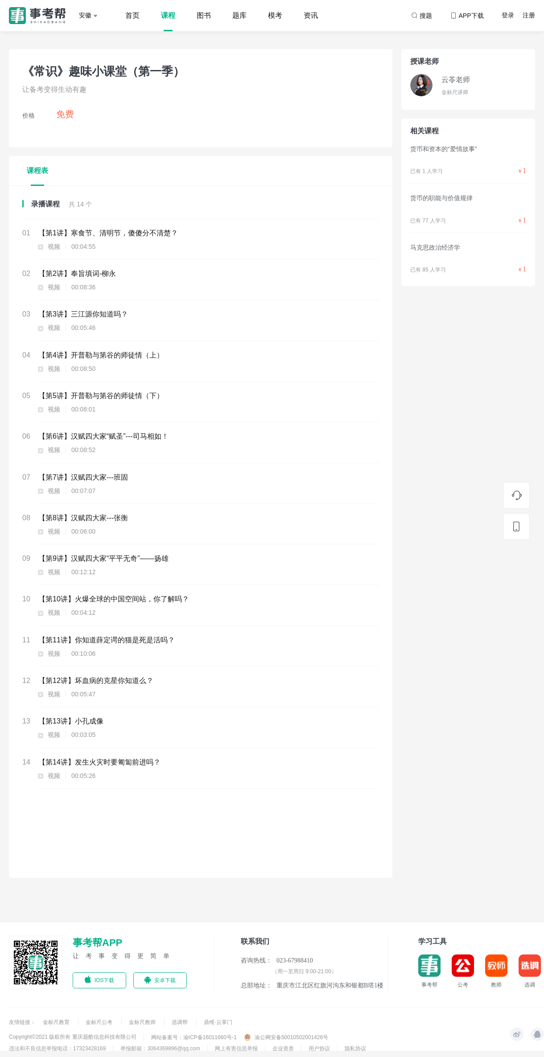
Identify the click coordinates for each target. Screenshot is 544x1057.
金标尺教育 (57, 1022)
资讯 (311, 15)
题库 (239, 15)
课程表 (37, 170)
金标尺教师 (143, 1022)
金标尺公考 (100, 1022)
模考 (275, 15)
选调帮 (180, 1022)
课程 (168, 15)
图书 (204, 15)
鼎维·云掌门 (218, 1022)
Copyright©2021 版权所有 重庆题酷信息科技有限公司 (72, 1037)
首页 (132, 15)
